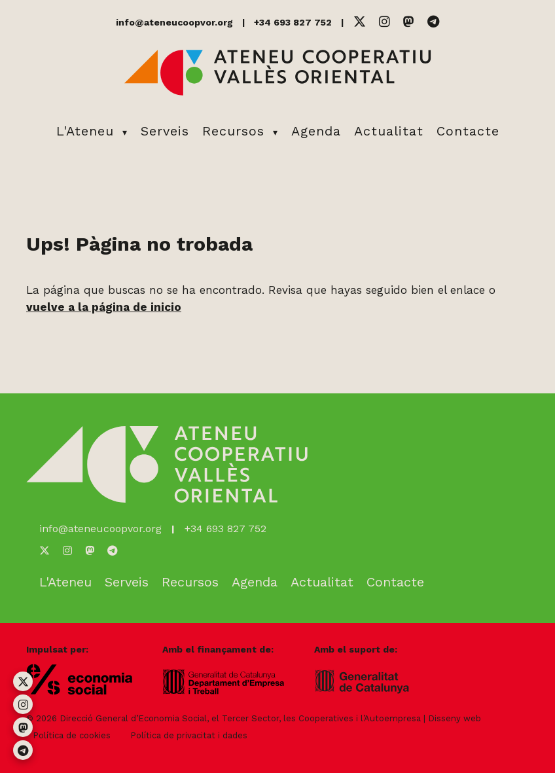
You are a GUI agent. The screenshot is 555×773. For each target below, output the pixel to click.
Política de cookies (72, 735)
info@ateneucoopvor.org (174, 22)
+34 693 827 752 (293, 22)
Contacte (468, 131)
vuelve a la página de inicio (103, 307)
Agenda (316, 131)
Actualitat (388, 131)
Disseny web (454, 718)
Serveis (165, 131)
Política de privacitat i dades (188, 735)
